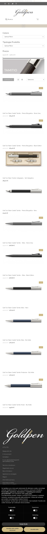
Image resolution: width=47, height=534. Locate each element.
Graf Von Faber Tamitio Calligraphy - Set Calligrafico (18, 178)
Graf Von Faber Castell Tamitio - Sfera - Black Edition (18, 275)
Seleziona (31, 79)
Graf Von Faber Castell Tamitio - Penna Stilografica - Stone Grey (22, 113)
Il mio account (7, 454)
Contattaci (6, 457)
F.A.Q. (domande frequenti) (11, 460)
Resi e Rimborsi (7, 471)
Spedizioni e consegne (9, 474)
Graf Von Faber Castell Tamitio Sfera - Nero (15, 307)
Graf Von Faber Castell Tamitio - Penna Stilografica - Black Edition (22, 145)
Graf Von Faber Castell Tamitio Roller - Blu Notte (17, 405)
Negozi (5, 477)
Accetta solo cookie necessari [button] (12, 529)
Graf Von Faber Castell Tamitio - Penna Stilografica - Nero (20, 210)
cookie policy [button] (28, 493)
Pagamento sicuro (8, 468)
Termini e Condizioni (9, 465)
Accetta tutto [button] (34, 529)
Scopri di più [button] (23, 524)
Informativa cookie (8, 482)
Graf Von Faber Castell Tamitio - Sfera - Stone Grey (18, 243)
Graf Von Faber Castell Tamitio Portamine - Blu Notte (18, 372)
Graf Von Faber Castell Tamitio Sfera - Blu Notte (17, 340)
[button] (18, 79)
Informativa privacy (9, 480)
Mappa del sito (7, 451)
